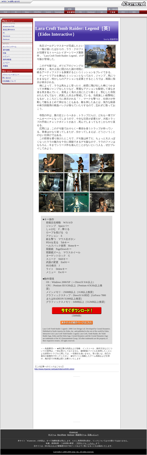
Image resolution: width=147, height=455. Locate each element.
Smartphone (59, 12)
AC (102, 12)
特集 (4, 53)
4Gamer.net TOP (8, 26)
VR (80, 12)
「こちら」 (91, 443)
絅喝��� (69, 10)
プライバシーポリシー (10, 75)
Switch (48, 12)
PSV (123, 12)
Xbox (27, 12)
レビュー (6, 56)
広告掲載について (9, 81)
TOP (5, 12)
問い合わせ (6, 78)
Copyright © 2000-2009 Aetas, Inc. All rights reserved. (73, 452)
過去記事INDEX (9, 29)
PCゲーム (52, 435)
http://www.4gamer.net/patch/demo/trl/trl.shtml (54, 369)
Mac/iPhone (61, 435)
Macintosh (6, 36)
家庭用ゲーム (81, 435)
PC (16, 12)
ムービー (6, 63)
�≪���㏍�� (113, 10)
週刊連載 (6, 50)
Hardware (91, 12)
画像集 (5, 66)
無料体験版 (7, 59)
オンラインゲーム (9, 46)
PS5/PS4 (37, 12)
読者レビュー (93, 435)
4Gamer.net (73, 432)
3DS (134, 12)
